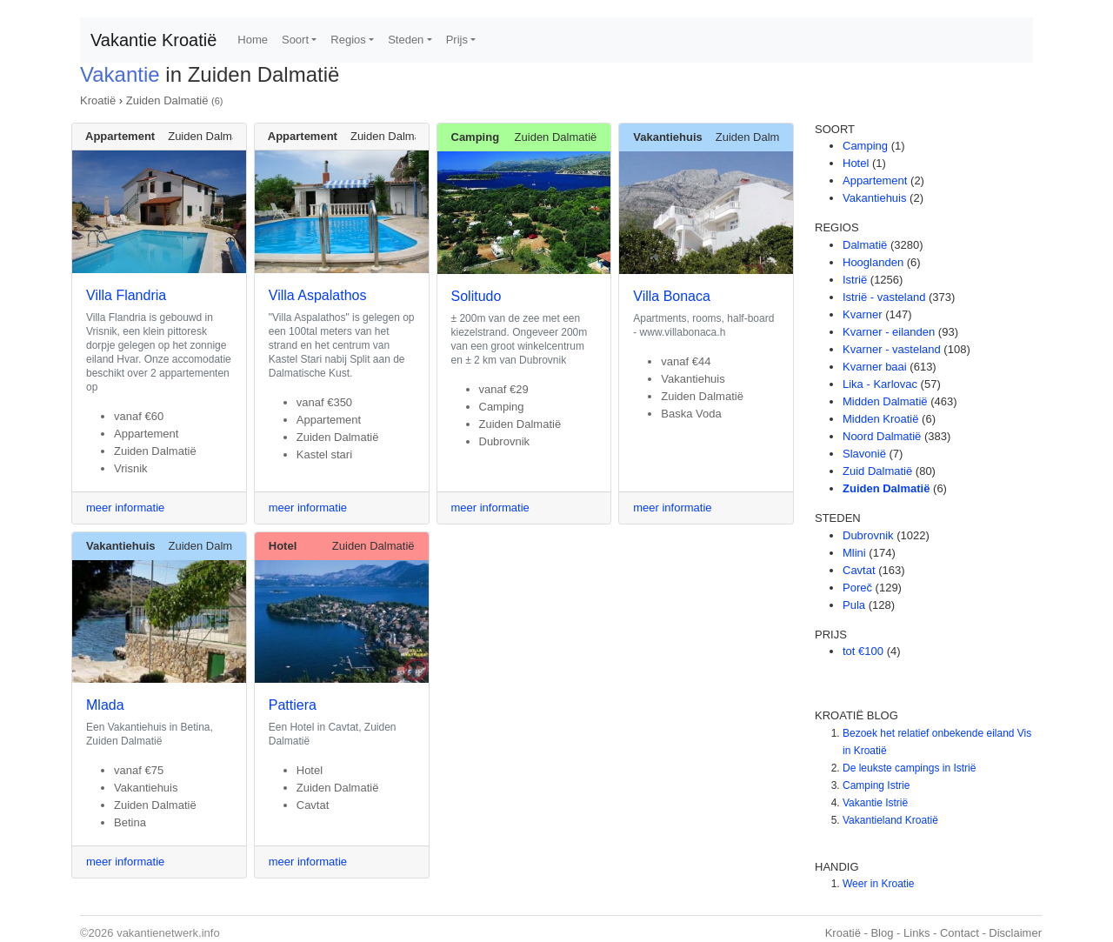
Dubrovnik (868, 535)
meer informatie (125, 507)
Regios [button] (347, 39)
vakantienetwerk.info (168, 932)
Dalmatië (865, 244)
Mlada (105, 705)
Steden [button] (405, 39)
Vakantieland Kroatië (890, 820)
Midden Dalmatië (885, 401)
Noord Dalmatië (882, 436)
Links (916, 932)
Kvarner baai (875, 366)
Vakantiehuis (874, 197)
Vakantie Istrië (875, 803)
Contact (959, 932)
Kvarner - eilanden (889, 331)
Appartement (875, 180)
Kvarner (863, 314)
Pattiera (293, 705)
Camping (865, 145)
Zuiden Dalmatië (167, 100)
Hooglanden (873, 262)
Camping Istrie (876, 785)
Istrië (855, 279)
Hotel (856, 163)
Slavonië (864, 453)
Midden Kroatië (880, 418)
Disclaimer (1015, 932)
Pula (854, 604)
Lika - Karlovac (880, 384)
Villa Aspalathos (318, 295)
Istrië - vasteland (884, 297)
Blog (881, 932)
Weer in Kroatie (878, 884)
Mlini (854, 552)
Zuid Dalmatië (877, 471)
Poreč (857, 587)
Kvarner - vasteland (892, 349)
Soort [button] (295, 39)
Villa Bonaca (671, 296)
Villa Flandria (126, 295)
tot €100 (863, 651)
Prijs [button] (457, 39)
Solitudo (476, 296)
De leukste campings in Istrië (909, 768)
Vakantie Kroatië (153, 40)
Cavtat (859, 570)
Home (252, 39)
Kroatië (98, 100)
